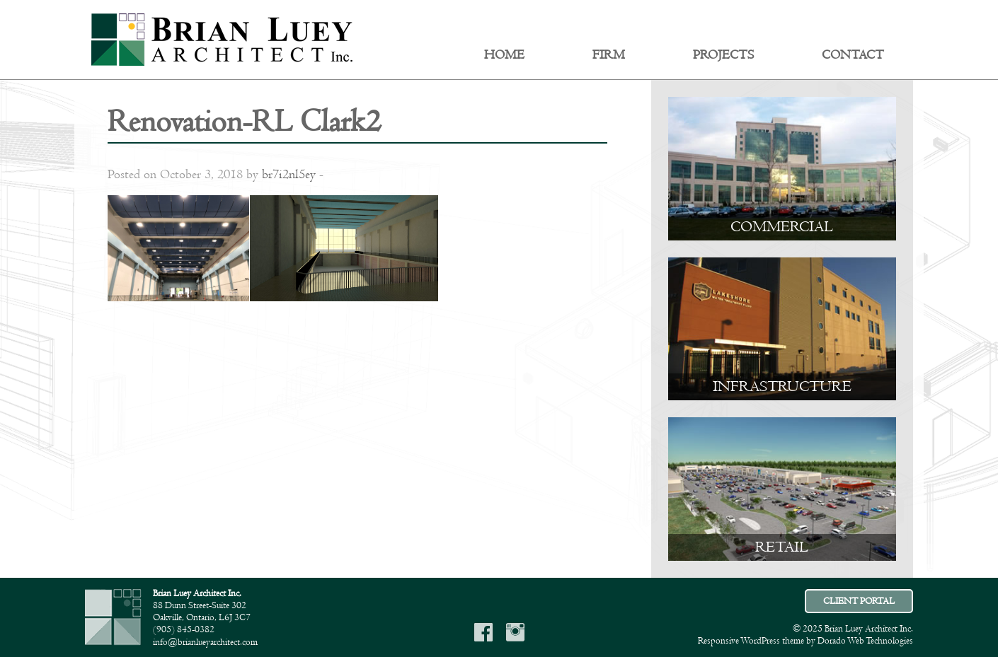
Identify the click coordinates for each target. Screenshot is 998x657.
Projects (723, 55)
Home (504, 55)
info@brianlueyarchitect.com (205, 642)
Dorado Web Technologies (865, 640)
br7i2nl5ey (289, 174)
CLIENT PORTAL (859, 601)
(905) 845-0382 (183, 629)
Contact (853, 55)
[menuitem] (504, 55)
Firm (608, 55)
